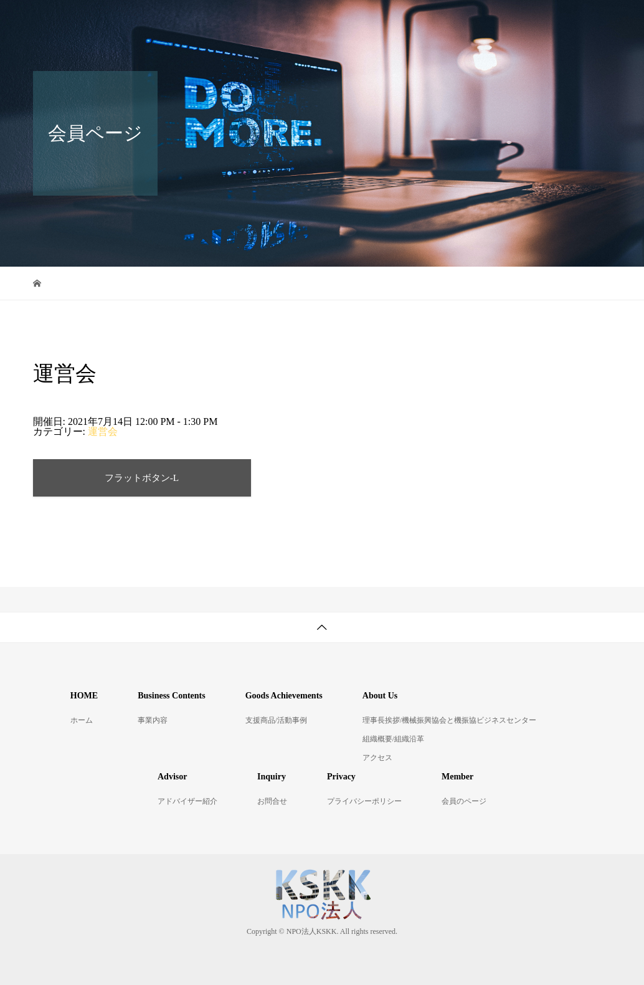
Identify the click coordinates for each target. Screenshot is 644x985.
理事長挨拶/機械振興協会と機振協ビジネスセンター (449, 720)
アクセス (377, 757)
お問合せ (311, 64)
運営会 (103, 431)
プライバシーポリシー (364, 801)
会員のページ (464, 801)
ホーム (81, 720)
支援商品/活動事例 (276, 720)
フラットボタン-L (142, 477)
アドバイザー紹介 (217, 64)
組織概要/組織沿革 (393, 739)
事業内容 (153, 720)
